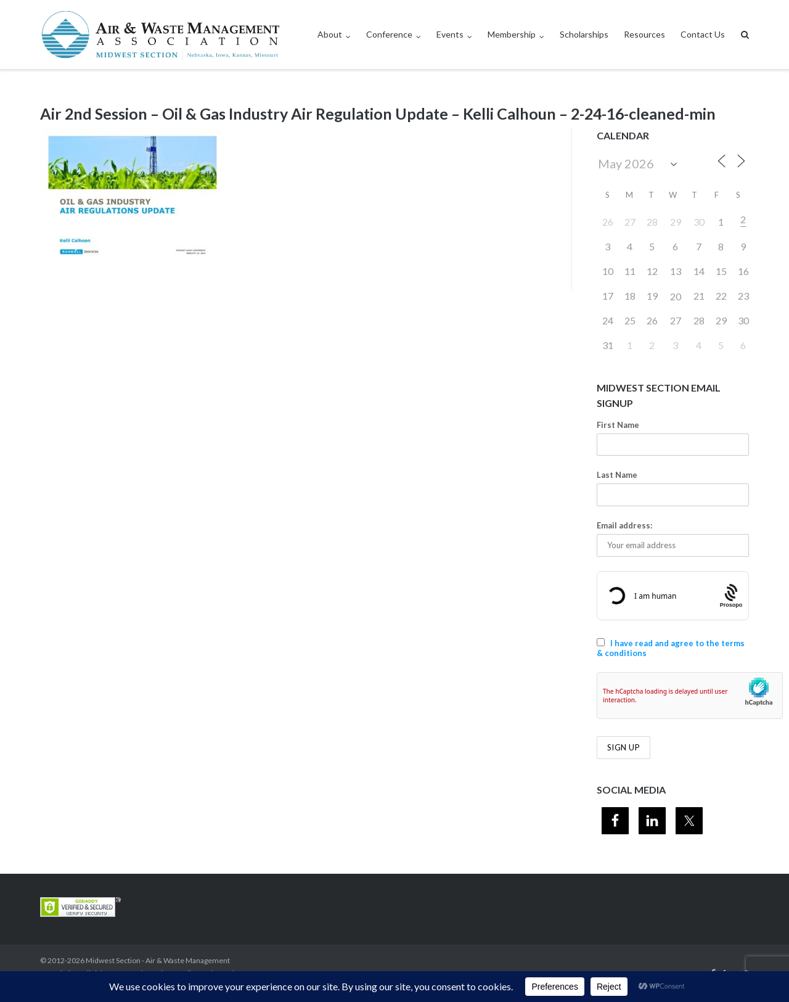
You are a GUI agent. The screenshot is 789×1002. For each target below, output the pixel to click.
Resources (644, 34)
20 (675, 296)
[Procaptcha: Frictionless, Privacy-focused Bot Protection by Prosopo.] (731, 595)
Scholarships (584, 34)
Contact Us (703, 34)
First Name (618, 425)
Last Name (617, 475)
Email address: (624, 525)
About (329, 34)
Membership (512, 34)
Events (450, 34)
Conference (389, 34)
